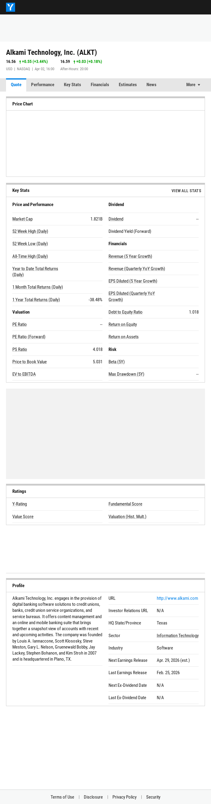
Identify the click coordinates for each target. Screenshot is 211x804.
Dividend (116, 219)
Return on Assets (124, 336)
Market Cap (22, 219)
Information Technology (178, 635)
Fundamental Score (125, 504)
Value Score (22, 516)
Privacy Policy (124, 797)
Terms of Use (62, 797)
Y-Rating (19, 504)
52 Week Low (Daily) (30, 243)
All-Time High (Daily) (30, 256)
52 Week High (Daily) (30, 231)
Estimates (128, 84)
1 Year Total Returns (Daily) (36, 299)
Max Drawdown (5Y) (126, 374)
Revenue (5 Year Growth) (130, 256)
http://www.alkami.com (177, 598)
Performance (42, 84)
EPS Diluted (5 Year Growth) (133, 281)
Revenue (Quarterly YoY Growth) (137, 268)
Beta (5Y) (117, 361)
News (151, 84)
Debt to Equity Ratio (126, 312)
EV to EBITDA (24, 374)
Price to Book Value (29, 361)
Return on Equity (123, 324)
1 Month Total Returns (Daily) (37, 287)
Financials (100, 84)
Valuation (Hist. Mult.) (127, 516)
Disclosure (93, 797)
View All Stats (186, 190)
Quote (16, 84)
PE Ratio (19, 324)
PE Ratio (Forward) (29, 336)
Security (153, 797)
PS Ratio (19, 349)
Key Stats (72, 84)
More (190, 84)
